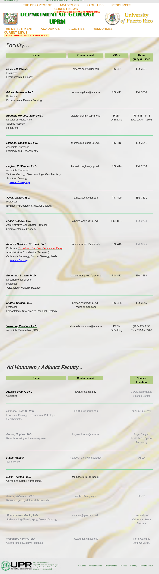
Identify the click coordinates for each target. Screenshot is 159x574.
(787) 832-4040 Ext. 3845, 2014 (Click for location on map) (20, 4)
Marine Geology (19, 260)
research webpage (19, 182)
